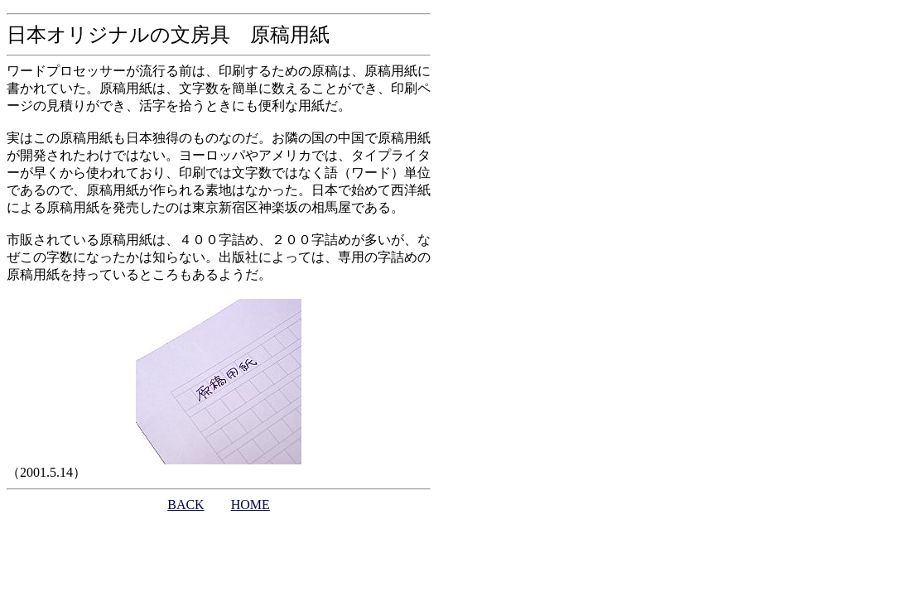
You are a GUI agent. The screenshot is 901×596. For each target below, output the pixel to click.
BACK (185, 504)
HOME (250, 504)
